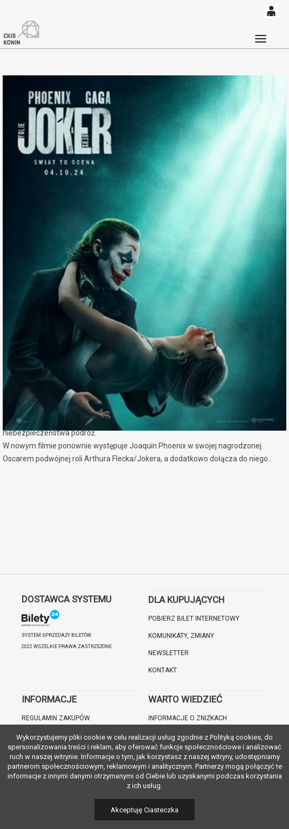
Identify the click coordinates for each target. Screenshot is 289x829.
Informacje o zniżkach (187, 718)
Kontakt (162, 670)
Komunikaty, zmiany (181, 636)
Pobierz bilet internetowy (193, 618)
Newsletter (168, 653)
